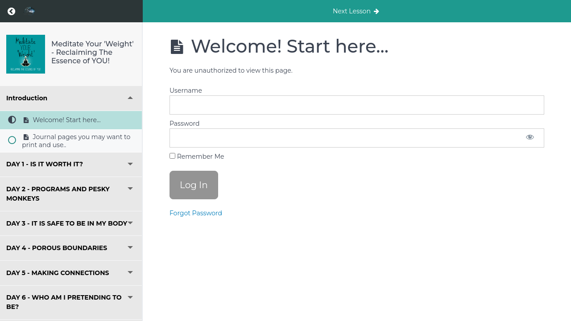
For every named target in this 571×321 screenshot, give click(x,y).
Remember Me (197, 156)
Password (184, 123)
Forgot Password (196, 213)
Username (186, 90)
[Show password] (530, 138)
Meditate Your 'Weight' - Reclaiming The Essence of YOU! (92, 52)
